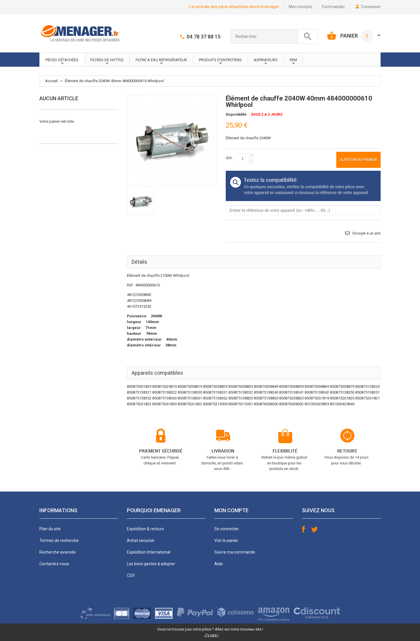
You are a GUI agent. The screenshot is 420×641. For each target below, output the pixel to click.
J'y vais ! (211, 635)
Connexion (371, 6)
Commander (333, 6)
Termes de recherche (59, 540)
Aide (218, 563)
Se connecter (226, 528)
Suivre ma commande (234, 552)
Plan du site (50, 528)
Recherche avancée (57, 552)
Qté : (229, 158)
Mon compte (300, 6)
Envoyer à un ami (367, 233)
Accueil (51, 81)
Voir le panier (226, 540)
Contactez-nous (54, 563)
